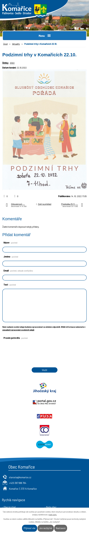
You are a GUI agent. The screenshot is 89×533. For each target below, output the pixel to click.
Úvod (5, 43)
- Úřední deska (9, 482)
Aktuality (16, 43)
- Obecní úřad (9, 478)
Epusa (22, 402)
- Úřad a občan (52, 482)
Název (10, 242)
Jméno (11, 256)
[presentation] (21, 353)
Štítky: (5, 62)
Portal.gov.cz (67, 388)
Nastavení (60, 528)
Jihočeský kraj (22, 388)
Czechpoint (44, 416)
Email (18, 270)
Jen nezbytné (45, 528)
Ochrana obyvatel (67, 402)
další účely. (53, 514)
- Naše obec (51, 478)
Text (10, 284)
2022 (12, 62)
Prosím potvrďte (16, 337)
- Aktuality (7, 487)
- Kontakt (49, 487)
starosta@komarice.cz (20, 448)
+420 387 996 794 (17, 454)
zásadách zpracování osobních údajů (18, 330)
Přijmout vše (29, 528)
